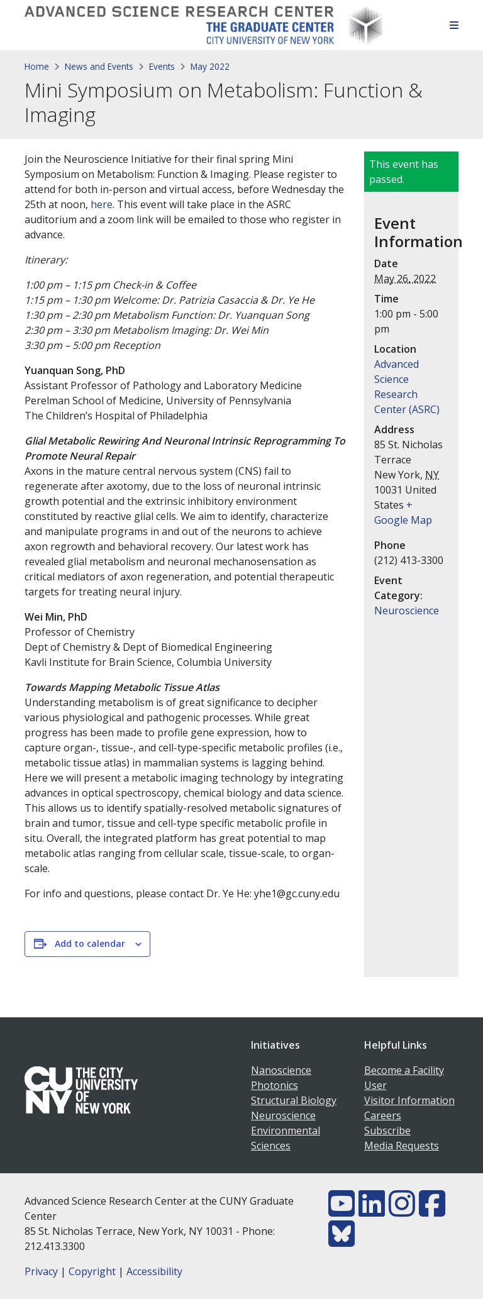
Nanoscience (281, 1070)
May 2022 (210, 66)
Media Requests (401, 1146)
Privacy (41, 1271)
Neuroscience (406, 610)
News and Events (99, 66)
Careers (382, 1115)
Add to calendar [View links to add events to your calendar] (90, 943)
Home (37, 66)
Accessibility (154, 1271)
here (102, 204)
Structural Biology (293, 1100)
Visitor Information (409, 1100)
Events (162, 66)
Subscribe (387, 1130)
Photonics (274, 1085)
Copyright (92, 1271)
